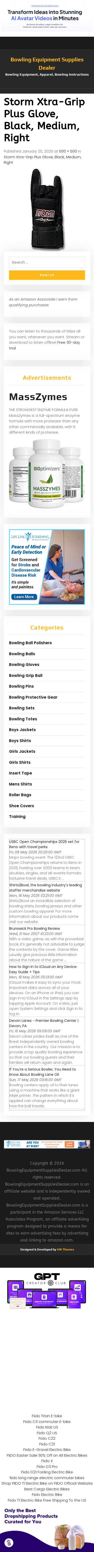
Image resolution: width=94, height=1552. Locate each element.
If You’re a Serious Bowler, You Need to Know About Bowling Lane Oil (42, 1072)
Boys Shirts (20, 740)
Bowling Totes (23, 719)
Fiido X (47, 1460)
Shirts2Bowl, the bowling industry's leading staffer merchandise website (45, 888)
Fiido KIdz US (47, 1427)
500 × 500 (68, 151)
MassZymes (38, 396)
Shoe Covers (21, 805)
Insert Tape (20, 773)
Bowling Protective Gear (33, 697)
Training (17, 816)
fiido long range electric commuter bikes (47, 1477)
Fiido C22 (47, 1438)
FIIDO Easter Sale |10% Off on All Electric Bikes (47, 1455)
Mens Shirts (20, 784)
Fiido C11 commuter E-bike (47, 1421)
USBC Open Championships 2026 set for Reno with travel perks (44, 844)
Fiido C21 (47, 1444)
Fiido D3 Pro (47, 1466)
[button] (47, 91)
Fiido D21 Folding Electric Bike (47, 1472)
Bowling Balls (22, 653)
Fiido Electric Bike (47, 1494)
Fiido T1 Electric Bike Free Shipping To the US (47, 1500)
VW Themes (65, 1249)
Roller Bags (20, 794)
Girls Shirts (20, 762)
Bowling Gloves (24, 664)
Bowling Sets (22, 708)
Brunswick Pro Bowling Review (34, 928)
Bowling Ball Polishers (30, 642)
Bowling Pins (21, 686)
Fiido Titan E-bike (47, 1415)
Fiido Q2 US (47, 1432)
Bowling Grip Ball (25, 675)
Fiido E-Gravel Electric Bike (47, 1449)
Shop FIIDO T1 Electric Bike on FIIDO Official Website (47, 1483)
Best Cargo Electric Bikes (47, 1489)
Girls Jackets (22, 751)
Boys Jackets (22, 729)
